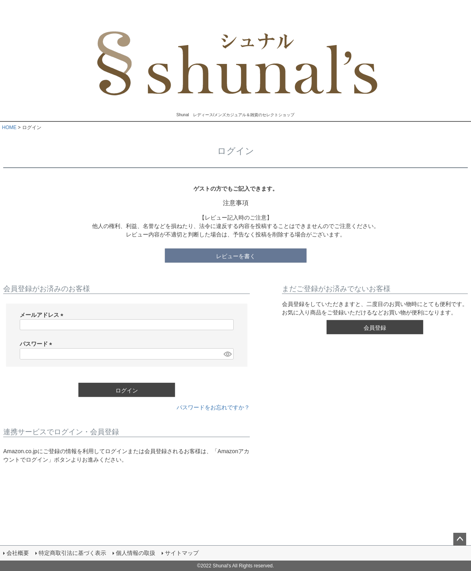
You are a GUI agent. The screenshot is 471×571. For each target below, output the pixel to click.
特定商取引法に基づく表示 (72, 553)
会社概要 (17, 553)
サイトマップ (182, 553)
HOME (9, 127)
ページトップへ (459, 539)
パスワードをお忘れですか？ (213, 407)
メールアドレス (43, 315)
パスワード (37, 344)
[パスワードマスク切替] (227, 354)
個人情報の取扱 (135, 553)
